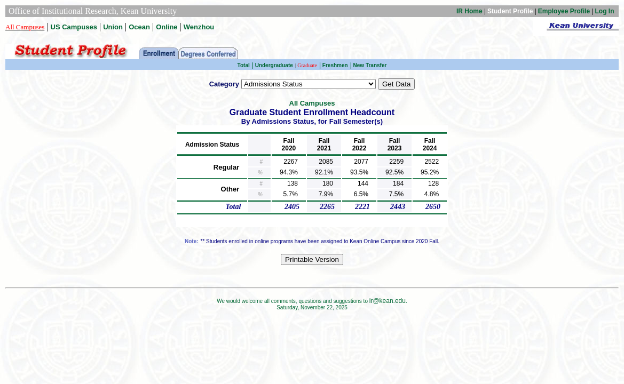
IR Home (469, 11)
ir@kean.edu (387, 301)
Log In (604, 11)
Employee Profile (564, 11)
